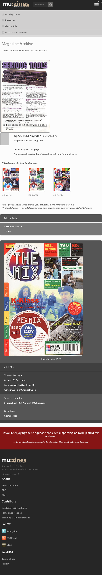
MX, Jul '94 (6, 195)
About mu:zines (10, 485)
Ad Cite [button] (10, 367)
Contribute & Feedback (14, 508)
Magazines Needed (12, 512)
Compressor (10, 415)
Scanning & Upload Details (16, 517)
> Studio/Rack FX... (14, 226)
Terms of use (8, 558)
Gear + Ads (9, 26)
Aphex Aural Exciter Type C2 (29, 153)
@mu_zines (10, 531)
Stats (5, 495)
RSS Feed (9, 538)
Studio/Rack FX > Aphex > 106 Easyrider (25, 402)
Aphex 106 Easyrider (15, 380)
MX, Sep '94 (58, 195)
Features (8, 20)
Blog (7, 545)
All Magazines (11, 14)
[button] (43, 4)
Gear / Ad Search (20, 50)
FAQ (4, 490)
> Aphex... (9, 231)
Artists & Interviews (14, 32)
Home (5, 50)
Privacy (5, 563)
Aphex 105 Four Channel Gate (61, 153)
